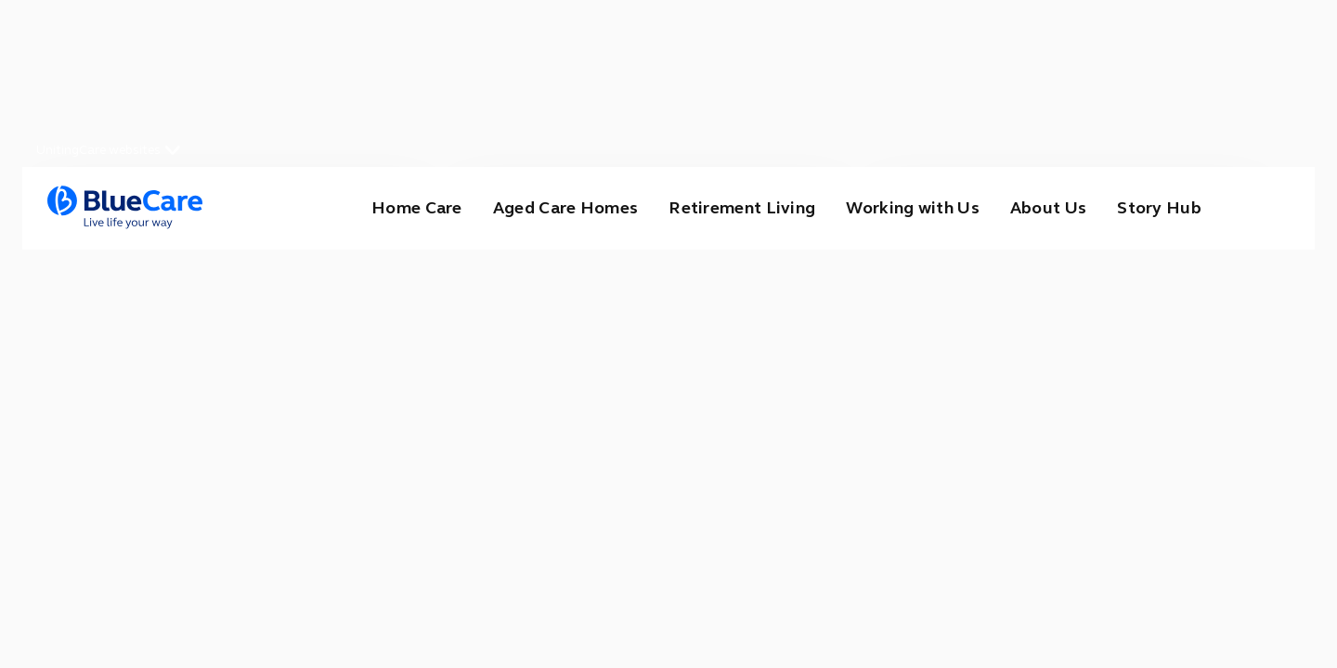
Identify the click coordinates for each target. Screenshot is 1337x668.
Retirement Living (741, 208)
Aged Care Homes (566, 208)
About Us (1048, 208)
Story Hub (1159, 208)
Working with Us (913, 208)
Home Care (416, 208)
